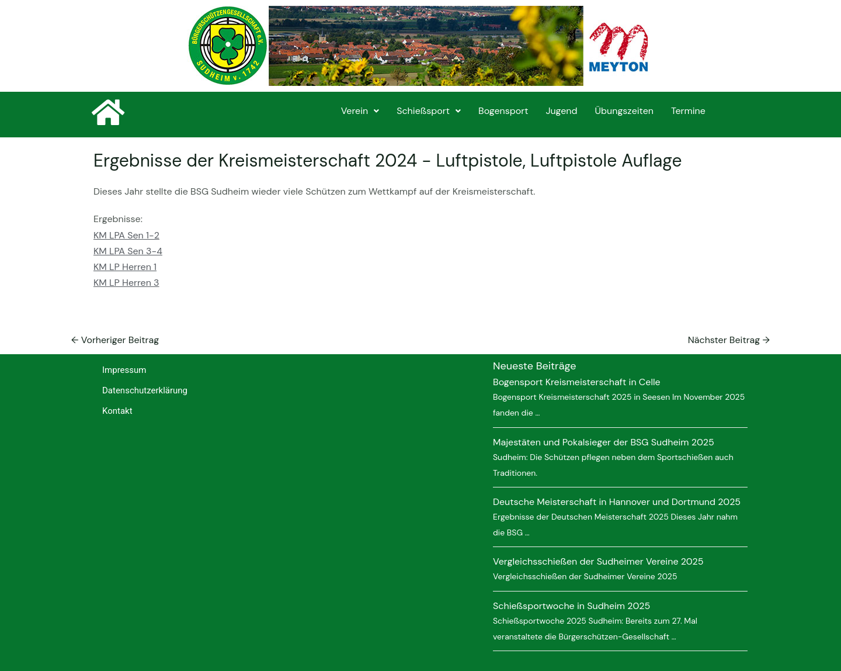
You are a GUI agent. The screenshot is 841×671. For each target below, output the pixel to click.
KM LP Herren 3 (126, 282)
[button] (360, 111)
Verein (360, 111)
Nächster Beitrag (729, 340)
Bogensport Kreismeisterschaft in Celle (577, 382)
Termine (688, 111)
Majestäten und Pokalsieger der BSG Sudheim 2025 (603, 442)
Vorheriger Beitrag (115, 340)
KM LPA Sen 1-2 (126, 235)
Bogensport (503, 111)
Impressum (124, 370)
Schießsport (429, 111)
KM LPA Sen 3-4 (127, 251)
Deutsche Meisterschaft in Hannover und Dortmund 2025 (617, 502)
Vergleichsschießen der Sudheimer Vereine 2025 (598, 561)
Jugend (561, 111)
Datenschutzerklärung (144, 390)
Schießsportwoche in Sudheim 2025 (571, 606)
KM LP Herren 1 (125, 267)
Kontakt (117, 411)
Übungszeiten (624, 111)
